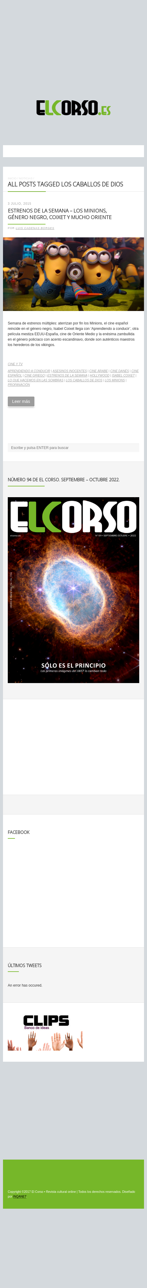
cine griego (35, 375)
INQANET (19, 1196)
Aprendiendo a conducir (29, 371)
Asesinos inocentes (70, 371)
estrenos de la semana (67, 375)
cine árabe (98, 371)
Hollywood (99, 375)
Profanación (19, 384)
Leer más (21, 401)
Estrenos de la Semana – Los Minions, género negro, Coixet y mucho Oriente (60, 214)
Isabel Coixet (123, 375)
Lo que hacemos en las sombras (35, 380)
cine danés (119, 371)
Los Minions (115, 380)
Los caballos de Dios (84, 380)
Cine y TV (15, 364)
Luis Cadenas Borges (35, 228)
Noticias (25, 178)
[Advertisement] (73, 47)
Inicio (12, 178)
